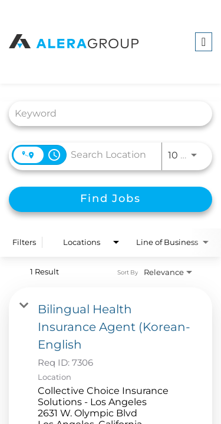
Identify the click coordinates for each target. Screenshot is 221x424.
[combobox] (104, 113)
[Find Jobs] (110, 199)
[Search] (110, 199)
